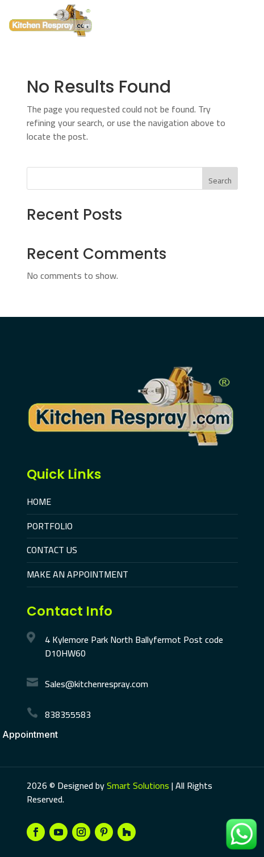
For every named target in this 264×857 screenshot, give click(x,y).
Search (220, 180)
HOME (39, 501)
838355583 (68, 714)
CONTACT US (52, 549)
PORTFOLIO (50, 525)
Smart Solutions (138, 785)
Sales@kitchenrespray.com (96, 683)
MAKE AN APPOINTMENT (77, 574)
